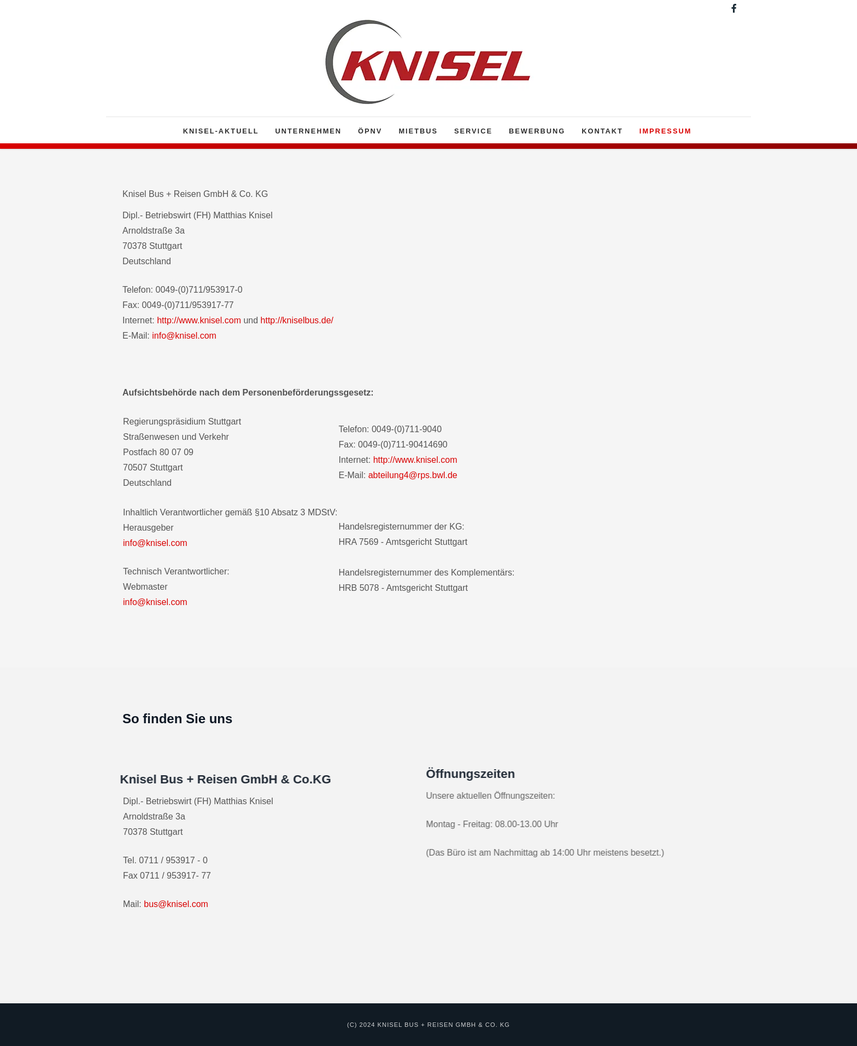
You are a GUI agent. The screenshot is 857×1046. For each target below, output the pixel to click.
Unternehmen (308, 131)
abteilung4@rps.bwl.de (412, 475)
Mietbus (418, 131)
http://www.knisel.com (199, 320)
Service (473, 131)
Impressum (665, 131)
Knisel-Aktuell (221, 131)
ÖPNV (370, 131)
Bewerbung (537, 131)
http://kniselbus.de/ (297, 320)
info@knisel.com (184, 335)
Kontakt (602, 131)
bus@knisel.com (176, 904)
